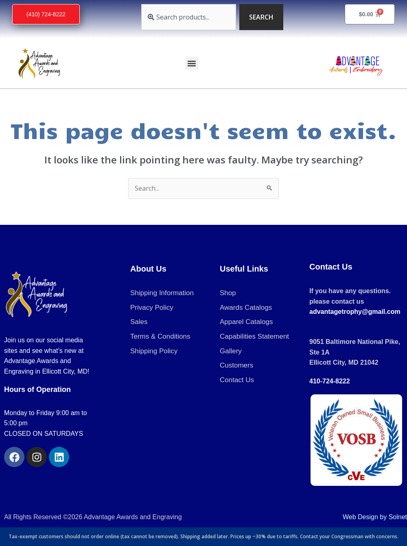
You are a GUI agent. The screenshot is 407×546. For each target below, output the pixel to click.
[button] (192, 63)
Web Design (360, 516)
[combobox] (188, 17)
